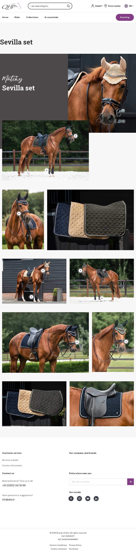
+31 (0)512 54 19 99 (14, 485)
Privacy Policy (75, 545)
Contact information (12, 465)
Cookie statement (59, 549)
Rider (17, 17)
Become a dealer (10, 460)
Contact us (8, 473)
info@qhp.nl (8, 499)
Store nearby (114, 6)
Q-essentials (51, 17)
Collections (32, 17)
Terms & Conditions (58, 545)
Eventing (124, 17)
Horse (5, 17)
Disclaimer (73, 549)
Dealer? (98, 6)
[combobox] (50, 6)
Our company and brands (82, 453)
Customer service (12, 453)
